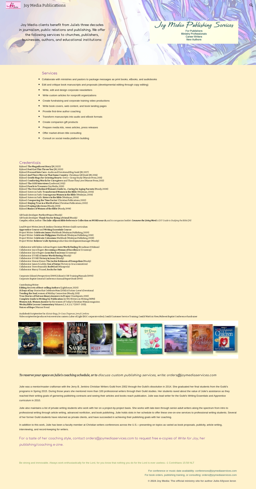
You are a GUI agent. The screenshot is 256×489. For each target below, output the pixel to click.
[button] (251, 5)
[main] (62, 32)
